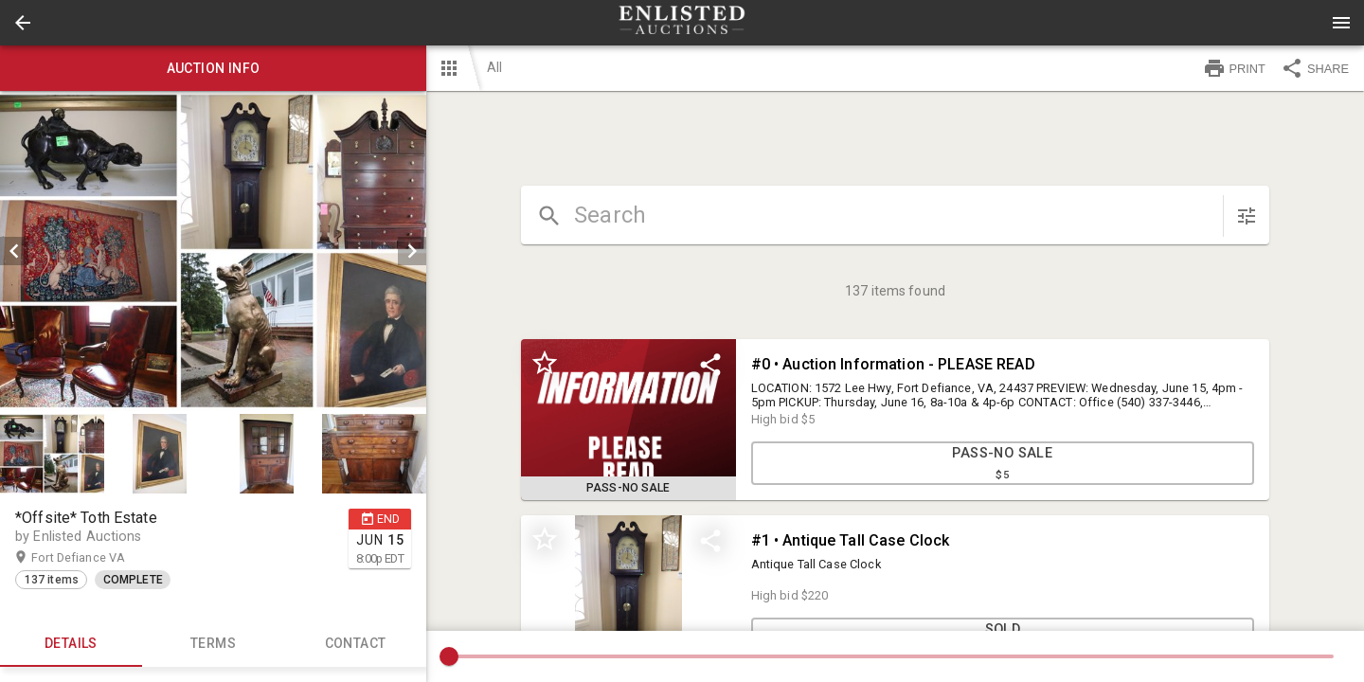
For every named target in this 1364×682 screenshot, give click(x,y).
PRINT (1234, 68)
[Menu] (1341, 22)
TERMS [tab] (213, 644)
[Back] (22, 22)
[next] (412, 251)
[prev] (14, 251)
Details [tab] (71, 644)
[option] (213, 251)
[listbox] (213, 251)
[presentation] (682, 23)
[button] (22, 22)
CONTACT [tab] (355, 644)
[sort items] (1246, 216)
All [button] (494, 67)
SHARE (1315, 68)
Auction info (213, 68)
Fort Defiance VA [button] (96, 557)
